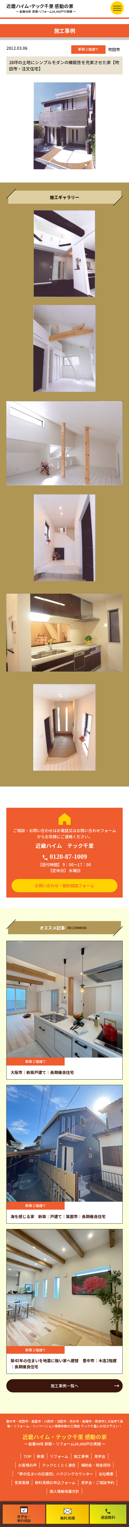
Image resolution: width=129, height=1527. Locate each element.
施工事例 (81, 1456)
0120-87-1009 (64, 856)
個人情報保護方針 (64, 1491)
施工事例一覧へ (64, 1385)
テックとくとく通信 (58, 1465)
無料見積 (67, 1514)
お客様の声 (27, 1465)
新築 (40, 1456)
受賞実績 (22, 1482)
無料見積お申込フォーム (55, 1482)
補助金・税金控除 (96, 1465)
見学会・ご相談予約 (97, 1482)
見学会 (99, 1456)
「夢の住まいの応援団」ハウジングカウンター (54, 1473)
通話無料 (108, 1514)
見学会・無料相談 (24, 1514)
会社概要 (106, 1473)
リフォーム (59, 1456)
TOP (27, 1456)
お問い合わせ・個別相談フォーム (64, 885)
